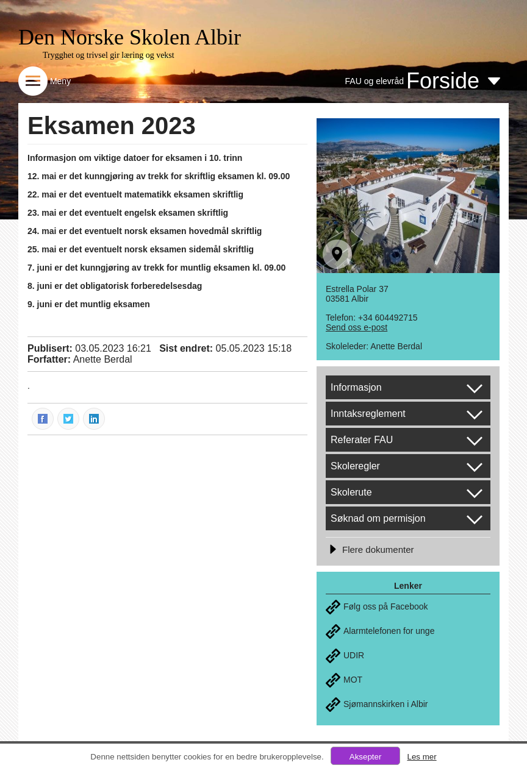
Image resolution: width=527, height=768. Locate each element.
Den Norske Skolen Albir (129, 37)
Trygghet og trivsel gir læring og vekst (108, 55)
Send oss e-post (356, 327)
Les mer (421, 756)
